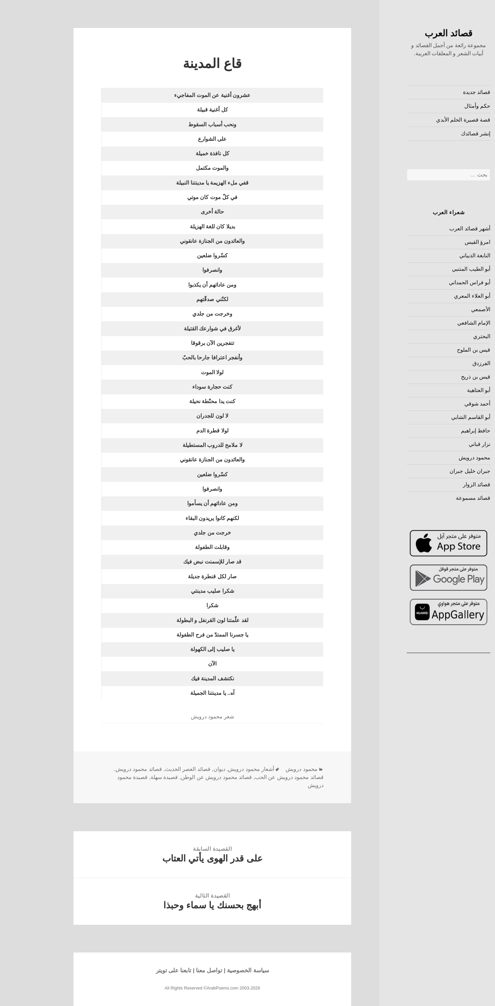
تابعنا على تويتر (139, 970)
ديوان (185, 769)
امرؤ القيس (443, 242)
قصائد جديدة (442, 92)
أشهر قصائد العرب (435, 228)
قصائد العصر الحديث (153, 769)
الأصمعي (446, 309)
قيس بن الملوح (439, 350)
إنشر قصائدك (441, 133)
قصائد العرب (414, 33)
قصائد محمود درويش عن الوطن (182, 777)
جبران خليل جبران (435, 471)
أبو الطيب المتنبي (437, 269)
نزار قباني (445, 444)
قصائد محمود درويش (104, 769)
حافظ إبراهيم (441, 430)
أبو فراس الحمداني (435, 282)
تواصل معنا (175, 970)
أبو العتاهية (444, 390)
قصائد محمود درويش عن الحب (255, 777)
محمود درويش (440, 457)
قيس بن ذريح (441, 377)
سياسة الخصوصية (214, 970)
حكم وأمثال (443, 106)
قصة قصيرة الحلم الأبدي (429, 120)
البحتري (447, 336)
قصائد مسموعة (439, 498)
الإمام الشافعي (439, 323)
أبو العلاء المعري (438, 296)
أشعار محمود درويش (217, 769)
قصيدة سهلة (129, 777)
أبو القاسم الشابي (436, 417)
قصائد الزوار (442, 484)
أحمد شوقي (443, 404)
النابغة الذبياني (440, 255)
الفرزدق (447, 363)
